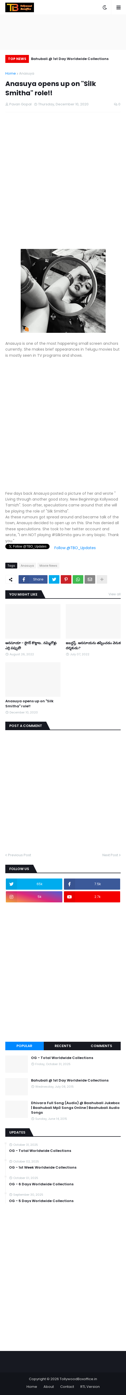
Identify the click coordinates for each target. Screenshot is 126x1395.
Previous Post (19, 855)
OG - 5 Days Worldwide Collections (41, 1201)
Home (10, 73)
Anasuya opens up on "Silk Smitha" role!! (29, 703)
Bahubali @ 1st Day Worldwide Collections (69, 58)
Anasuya (26, 73)
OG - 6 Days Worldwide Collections (41, 1184)
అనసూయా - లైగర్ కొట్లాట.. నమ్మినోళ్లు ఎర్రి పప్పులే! (31, 645)
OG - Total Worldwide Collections (62, 1058)
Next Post (110, 855)
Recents (63, 1045)
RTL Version (90, 1386)
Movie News (48, 565)
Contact (67, 1386)
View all (114, 594)
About (49, 1386)
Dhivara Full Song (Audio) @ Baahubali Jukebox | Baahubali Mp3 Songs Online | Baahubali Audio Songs (75, 1108)
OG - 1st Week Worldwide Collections (42, 1167)
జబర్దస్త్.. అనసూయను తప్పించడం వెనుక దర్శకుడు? (93, 645)
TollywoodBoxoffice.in (78, 1378)
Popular (24, 1045)
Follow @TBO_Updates (75, 547)
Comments (101, 1045)
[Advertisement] (63, 186)
